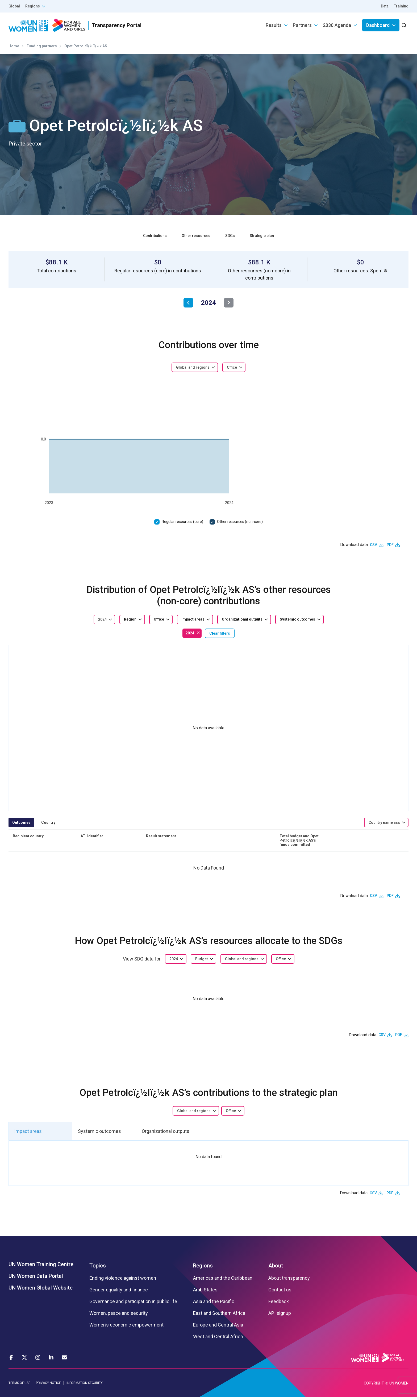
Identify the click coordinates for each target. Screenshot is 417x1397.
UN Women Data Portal (36, 1276)
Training (401, 6)
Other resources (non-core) (240, 521)
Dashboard (378, 25)
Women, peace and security (118, 1313)
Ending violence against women (122, 1278)
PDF (390, 545)
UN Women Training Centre (41, 1264)
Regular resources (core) (182, 521)
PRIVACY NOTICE (48, 1383)
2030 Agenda (337, 25)
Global (14, 6)
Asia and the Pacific (213, 1301)
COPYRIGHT (374, 1383)
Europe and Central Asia (218, 1325)
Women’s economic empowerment (126, 1325)
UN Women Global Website (41, 1288)
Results (274, 25)
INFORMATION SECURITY (84, 1383)
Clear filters (219, 633)
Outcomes (21, 822)
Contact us (279, 1290)
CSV (373, 545)
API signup (279, 1313)
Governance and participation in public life (133, 1301)
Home (14, 46)
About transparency (289, 1278)
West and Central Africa (218, 1336)
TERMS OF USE (19, 1383)
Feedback (278, 1301)
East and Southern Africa (219, 1313)
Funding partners (42, 46)
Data (385, 6)
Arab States (205, 1290)
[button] (385, 270)
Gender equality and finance (118, 1290)
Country (48, 822)
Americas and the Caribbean (222, 1278)
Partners (302, 25)
